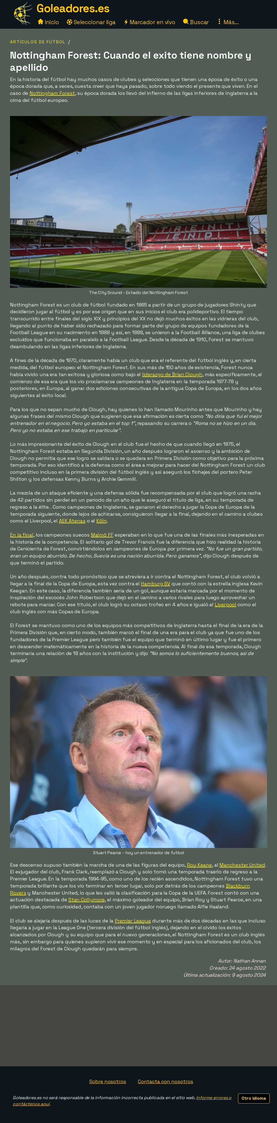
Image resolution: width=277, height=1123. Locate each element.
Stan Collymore (86, 899)
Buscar (196, 22)
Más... (228, 22)
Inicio (48, 22)
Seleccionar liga (91, 22)
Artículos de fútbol (37, 42)
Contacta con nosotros (165, 1081)
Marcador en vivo (149, 22)
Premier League (133, 921)
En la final (21, 535)
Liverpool (225, 604)
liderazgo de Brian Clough (172, 374)
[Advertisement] (138, 1026)
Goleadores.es (73, 8)
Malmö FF (102, 535)
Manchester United (242, 865)
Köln (101, 521)
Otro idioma (254, 1098)
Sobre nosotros (107, 1081)
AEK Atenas (72, 521)
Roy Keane (199, 865)
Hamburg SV (155, 583)
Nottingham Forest (52, 93)
